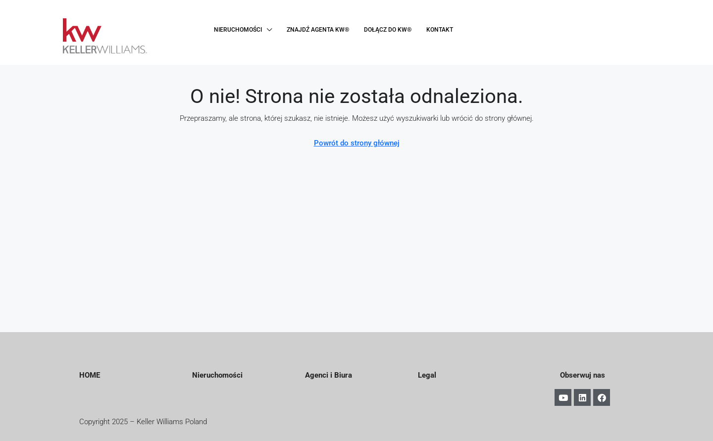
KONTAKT (439, 29)
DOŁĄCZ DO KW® (387, 29)
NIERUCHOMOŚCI (238, 29)
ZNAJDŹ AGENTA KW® (318, 29)
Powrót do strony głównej (357, 143)
